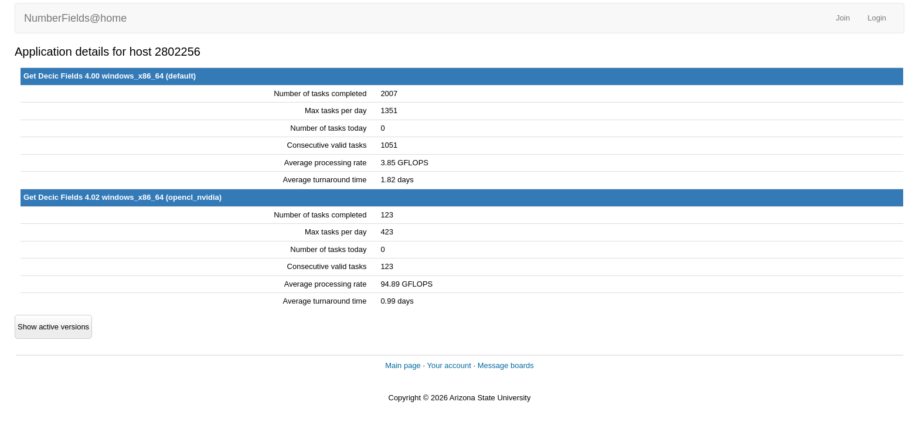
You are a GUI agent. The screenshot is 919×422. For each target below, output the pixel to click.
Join (843, 17)
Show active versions (53, 326)
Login (876, 17)
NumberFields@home (75, 18)
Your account (449, 365)
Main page (403, 365)
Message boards (506, 365)
